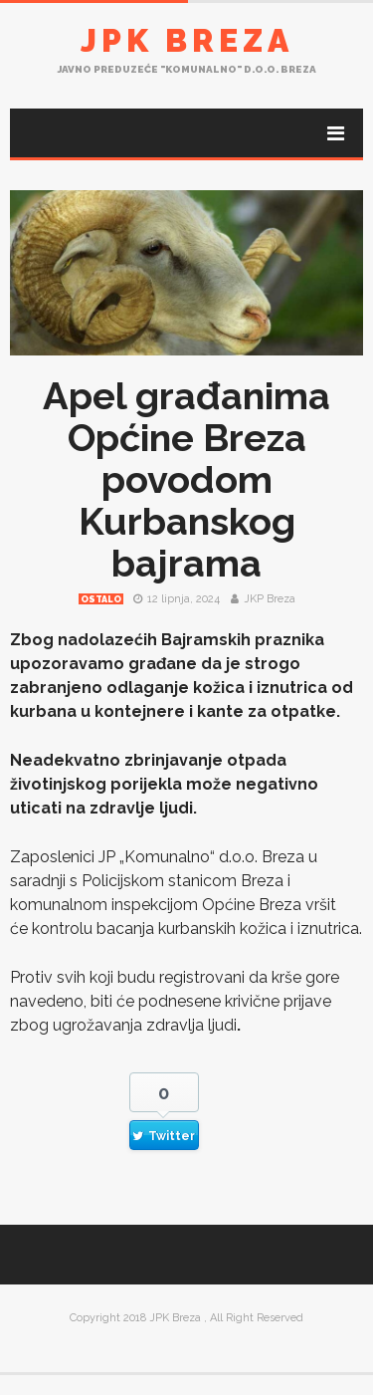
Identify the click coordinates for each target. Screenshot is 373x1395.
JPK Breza (187, 40)
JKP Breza (269, 598)
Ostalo (101, 599)
